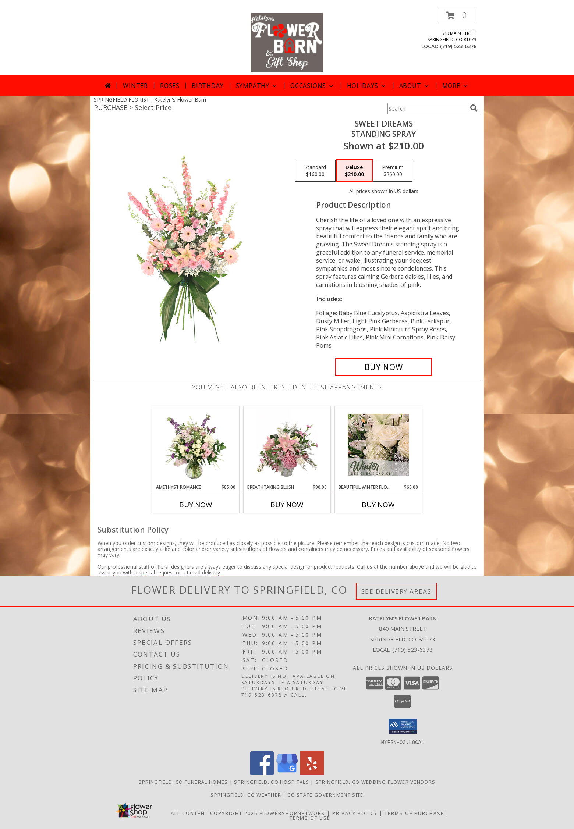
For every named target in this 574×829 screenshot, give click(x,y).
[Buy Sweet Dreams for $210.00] (383, 367)
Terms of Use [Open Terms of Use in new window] (310, 817)
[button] (456, 15)
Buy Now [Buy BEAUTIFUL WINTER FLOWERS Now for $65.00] (378, 504)
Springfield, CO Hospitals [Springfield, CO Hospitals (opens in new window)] (271, 781)
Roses (170, 86)
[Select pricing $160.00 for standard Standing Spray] (315, 171)
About (414, 86)
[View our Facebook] (262, 772)
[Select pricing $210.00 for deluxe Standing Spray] (354, 171)
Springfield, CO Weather (245, 794)
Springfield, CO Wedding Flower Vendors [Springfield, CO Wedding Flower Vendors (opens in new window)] (375, 781)
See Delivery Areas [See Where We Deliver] (396, 591)
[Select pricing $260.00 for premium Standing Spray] (392, 171)
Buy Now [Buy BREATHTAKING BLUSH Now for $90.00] (287, 504)
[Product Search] (427, 108)
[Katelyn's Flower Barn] (287, 41)
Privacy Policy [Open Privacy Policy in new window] (355, 813)
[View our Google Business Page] (287, 772)
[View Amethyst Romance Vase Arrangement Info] (196, 445)
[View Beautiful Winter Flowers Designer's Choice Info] (378, 445)
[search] (474, 108)
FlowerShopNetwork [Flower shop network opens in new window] (292, 813)
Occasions (312, 86)
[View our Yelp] (312, 772)
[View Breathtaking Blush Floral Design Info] (287, 445)
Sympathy (257, 86)
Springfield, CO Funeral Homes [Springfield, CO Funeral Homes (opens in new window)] (183, 781)
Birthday (207, 86)
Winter (135, 86)
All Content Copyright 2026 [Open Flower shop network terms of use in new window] (214, 813)
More (455, 86)
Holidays (367, 86)
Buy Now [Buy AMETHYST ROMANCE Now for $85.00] (195, 504)
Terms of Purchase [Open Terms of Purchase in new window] (414, 813)
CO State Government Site (325, 794)
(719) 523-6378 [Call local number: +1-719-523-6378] (458, 46)
